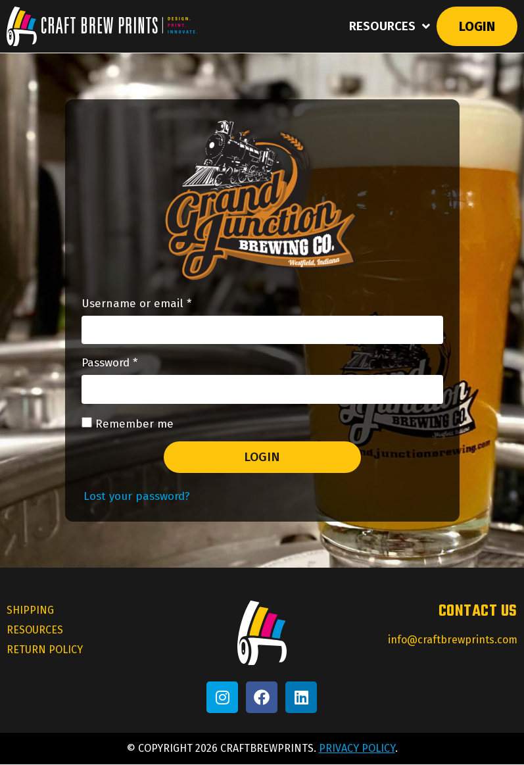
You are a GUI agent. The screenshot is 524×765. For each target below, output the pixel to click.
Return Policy (45, 650)
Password (132, 364)
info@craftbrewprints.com (452, 640)
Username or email (159, 304)
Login (477, 26)
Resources (389, 26)
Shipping (30, 611)
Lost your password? (136, 497)
